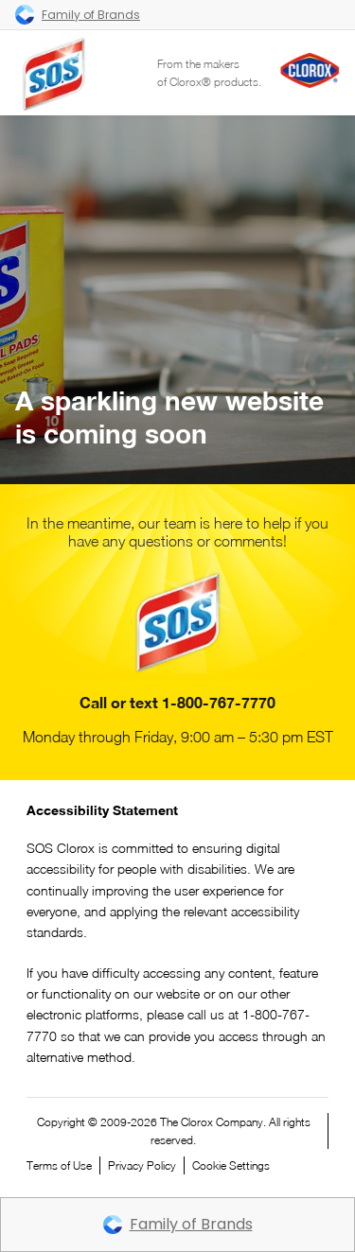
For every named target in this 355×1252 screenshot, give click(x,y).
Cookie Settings (231, 1165)
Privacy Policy (142, 1165)
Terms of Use (59, 1165)
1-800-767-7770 (218, 702)
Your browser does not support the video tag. (177, 299)
